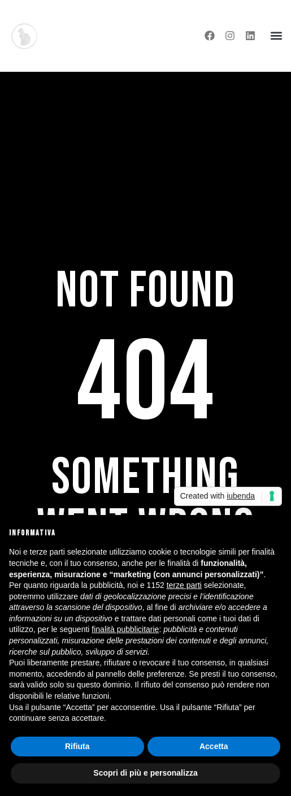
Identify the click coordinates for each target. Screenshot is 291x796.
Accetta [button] (213, 746)
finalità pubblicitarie (125, 629)
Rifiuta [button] (77, 746)
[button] (276, 36)
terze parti (184, 585)
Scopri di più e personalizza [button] (145, 772)
